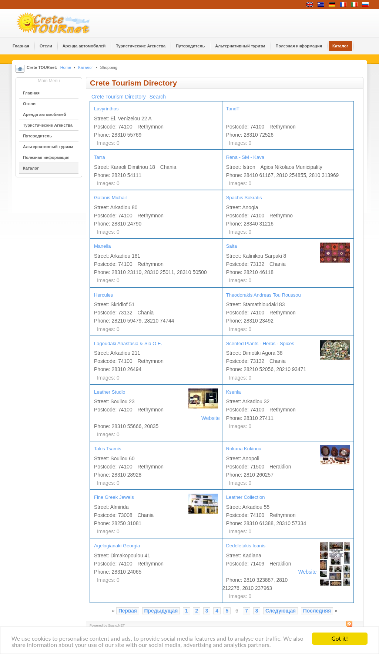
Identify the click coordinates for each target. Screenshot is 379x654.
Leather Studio (109, 392)
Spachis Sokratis (244, 197)
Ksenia (233, 392)
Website (210, 418)
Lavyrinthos (106, 108)
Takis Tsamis (107, 448)
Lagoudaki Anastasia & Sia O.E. (128, 343)
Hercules (103, 295)
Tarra (99, 157)
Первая (127, 611)
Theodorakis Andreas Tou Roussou (263, 295)
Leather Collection (245, 497)
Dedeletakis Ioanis (245, 545)
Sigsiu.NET (116, 625)
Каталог (85, 67)
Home (65, 67)
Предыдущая (161, 611)
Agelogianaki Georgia (117, 545)
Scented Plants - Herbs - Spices (260, 343)
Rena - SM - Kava (245, 157)
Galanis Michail (110, 197)
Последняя (317, 611)
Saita (231, 246)
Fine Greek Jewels (114, 497)
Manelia (102, 246)
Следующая (280, 611)
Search (158, 97)
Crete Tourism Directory (118, 97)
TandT (232, 108)
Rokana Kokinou (243, 448)
